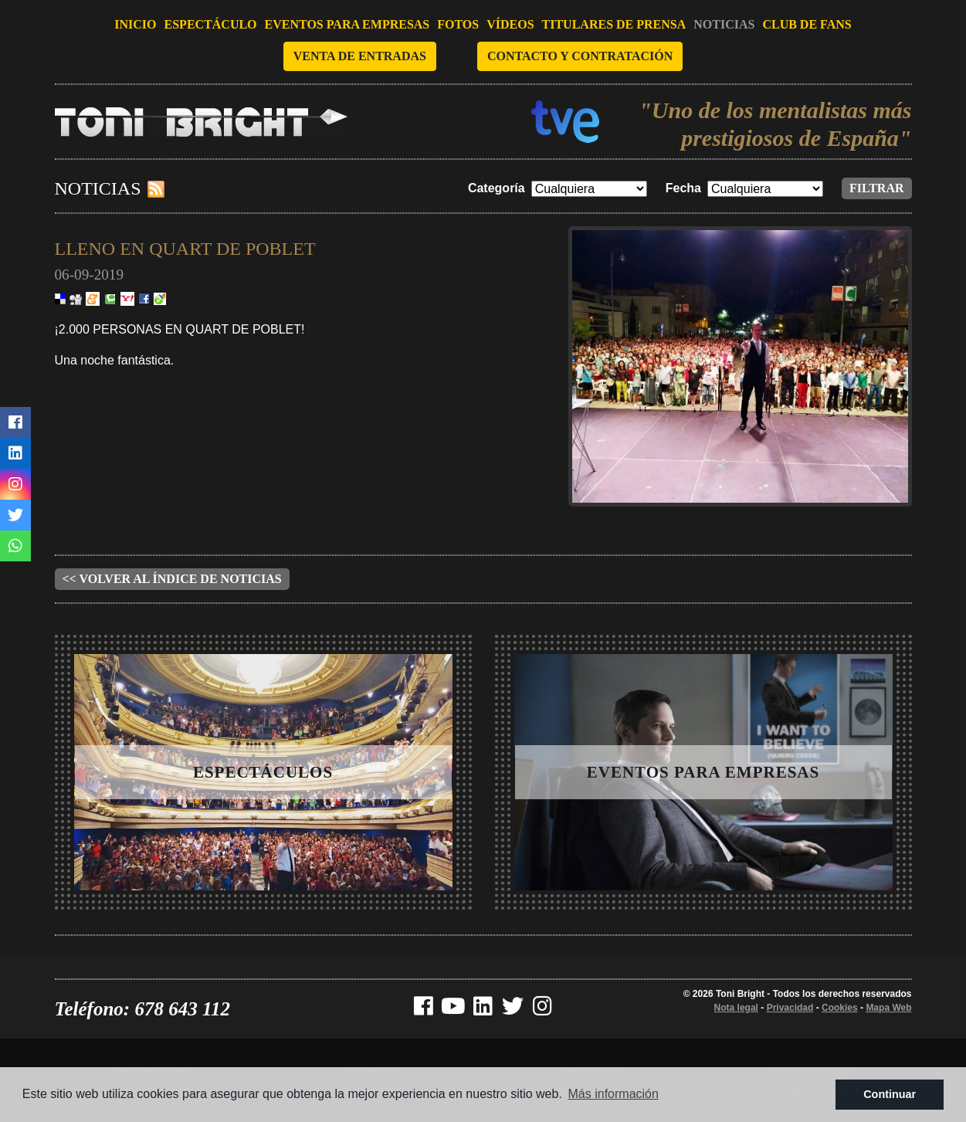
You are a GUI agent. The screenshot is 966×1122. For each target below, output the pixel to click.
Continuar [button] (889, 1094)
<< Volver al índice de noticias (172, 578)
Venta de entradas (359, 56)
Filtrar (876, 188)
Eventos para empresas (347, 24)
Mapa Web (888, 1007)
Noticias (723, 24)
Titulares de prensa (614, 24)
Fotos (458, 24)
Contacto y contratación (580, 56)
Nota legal (736, 1007)
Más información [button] (613, 1093)
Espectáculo (210, 24)
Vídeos (510, 24)
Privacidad (790, 1007)
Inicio (135, 24)
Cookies (840, 1007)
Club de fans (806, 24)
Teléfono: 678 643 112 (143, 1008)
